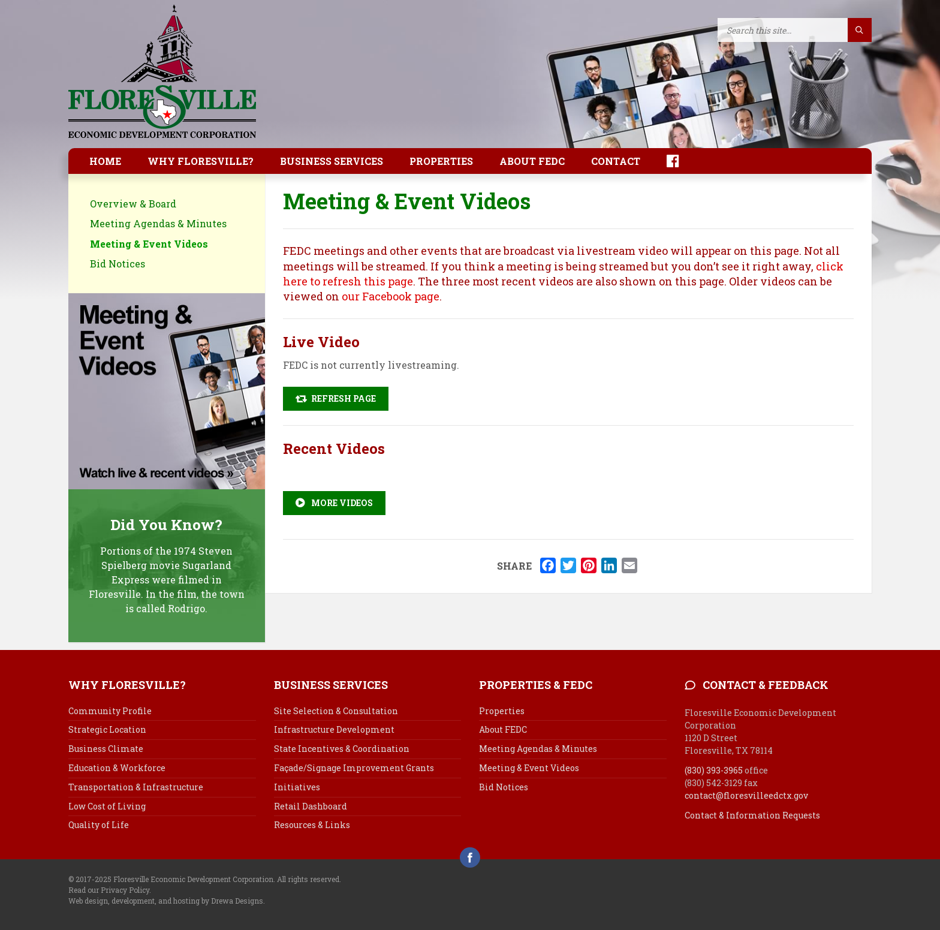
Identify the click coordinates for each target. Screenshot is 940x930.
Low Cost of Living (107, 806)
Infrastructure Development (334, 729)
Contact (615, 161)
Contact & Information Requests (752, 815)
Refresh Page (336, 398)
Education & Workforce (116, 768)
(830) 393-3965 (714, 770)
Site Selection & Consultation (336, 711)
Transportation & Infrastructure (135, 787)
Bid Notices (117, 263)
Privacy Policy (125, 890)
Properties (441, 161)
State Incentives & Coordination (341, 748)
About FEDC (532, 161)
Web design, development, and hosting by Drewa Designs (165, 900)
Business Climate (105, 748)
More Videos (334, 502)
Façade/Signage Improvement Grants (354, 768)
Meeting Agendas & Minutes (158, 223)
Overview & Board (133, 203)
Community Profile (110, 711)
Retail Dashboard (310, 806)
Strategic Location (107, 729)
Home (105, 161)
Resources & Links (312, 824)
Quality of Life (98, 824)
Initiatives (297, 787)
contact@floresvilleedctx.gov (746, 795)
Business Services (331, 161)
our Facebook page (390, 296)
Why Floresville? (200, 161)
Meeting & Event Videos (149, 243)
